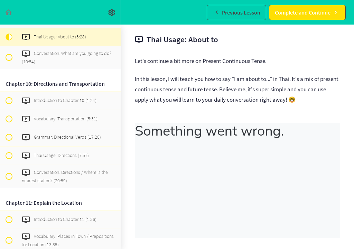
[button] (8, 12)
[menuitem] (112, 12)
